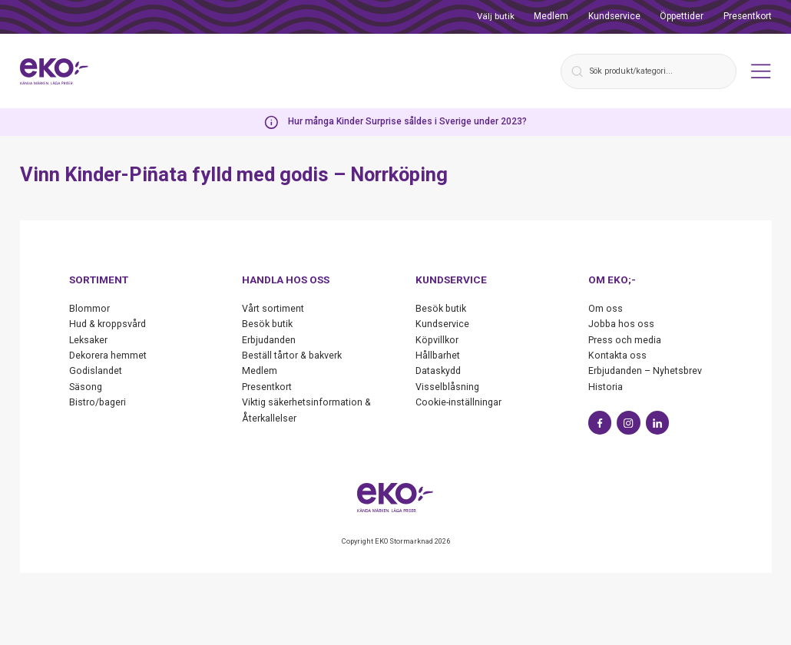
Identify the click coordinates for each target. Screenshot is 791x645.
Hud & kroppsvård (109, 323)
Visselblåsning (448, 386)
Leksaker (88, 340)
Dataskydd (438, 370)
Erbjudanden (270, 340)
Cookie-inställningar (459, 402)
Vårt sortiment (273, 308)
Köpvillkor (437, 340)
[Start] (56, 71)
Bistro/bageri (98, 402)
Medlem (551, 16)
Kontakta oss (617, 355)
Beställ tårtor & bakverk (292, 355)
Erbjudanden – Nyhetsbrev (646, 370)
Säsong (86, 386)
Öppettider (681, 16)
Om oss (605, 308)
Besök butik (267, 323)
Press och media (625, 340)
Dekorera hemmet (108, 355)
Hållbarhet (438, 355)
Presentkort (747, 16)
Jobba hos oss (622, 323)
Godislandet (96, 370)
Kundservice (614, 16)
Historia (605, 386)
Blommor (89, 308)
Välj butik (495, 16)
